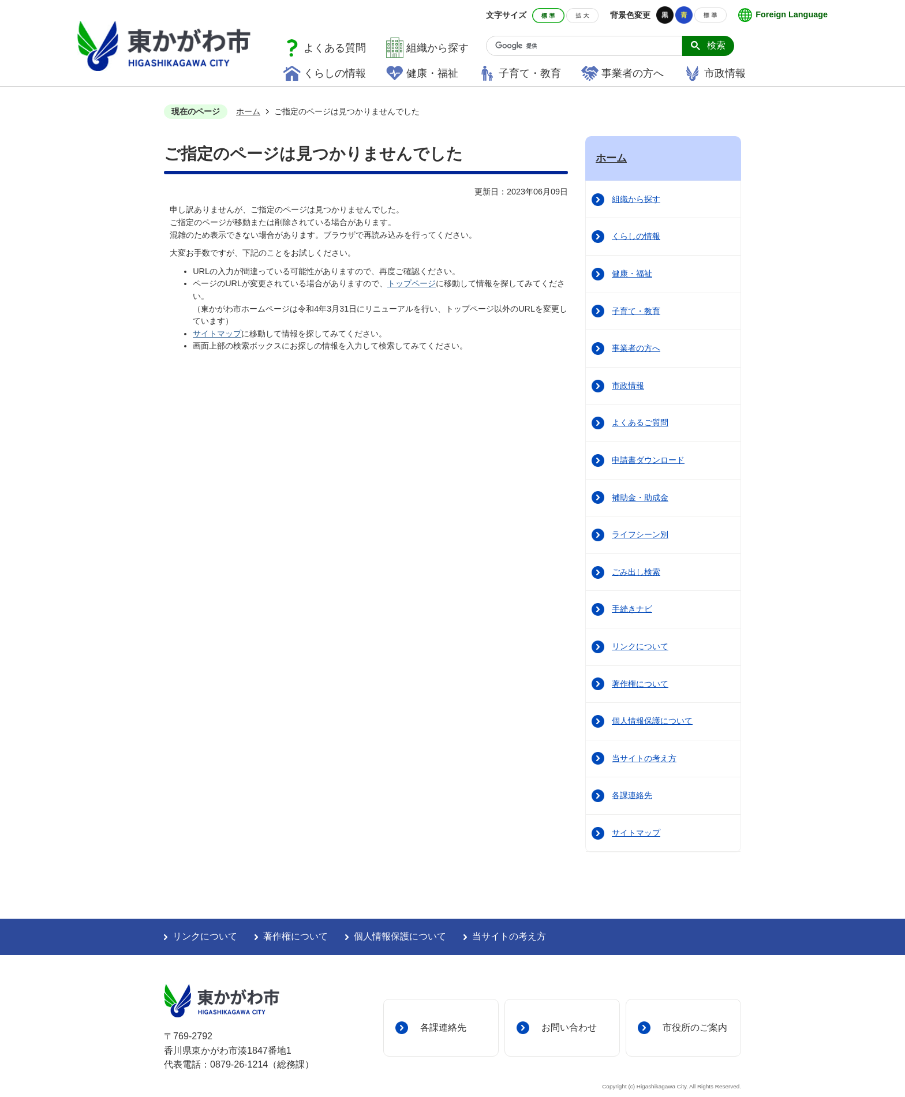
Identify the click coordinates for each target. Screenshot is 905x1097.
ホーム (248, 111)
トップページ (411, 283)
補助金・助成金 (640, 497)
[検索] (588, 45)
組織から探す (437, 48)
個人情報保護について (652, 720)
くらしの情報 (335, 73)
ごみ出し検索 (636, 571)
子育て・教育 (530, 73)
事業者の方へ (632, 73)
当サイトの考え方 (644, 758)
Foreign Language (792, 14)
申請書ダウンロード (648, 460)
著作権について (640, 683)
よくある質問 (335, 48)
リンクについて (640, 646)
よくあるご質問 (640, 422)
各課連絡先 (632, 795)
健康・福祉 (432, 73)
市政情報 (725, 73)
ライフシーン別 (640, 534)
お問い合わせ (569, 1027)
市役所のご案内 (695, 1027)
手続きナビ (632, 608)
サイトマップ (217, 333)
